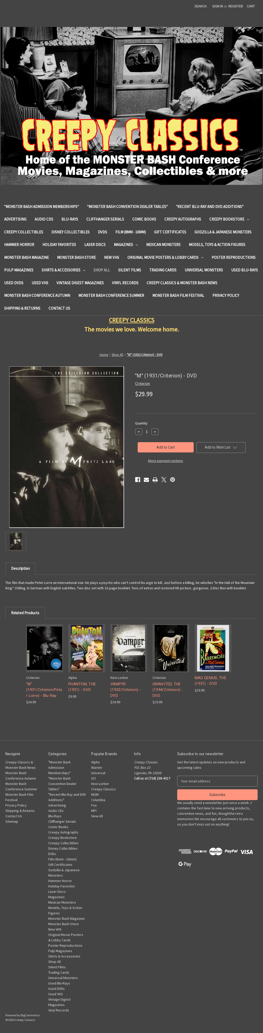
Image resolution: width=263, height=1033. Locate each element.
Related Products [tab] (25, 612)
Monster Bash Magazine (26, 257)
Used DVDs (13, 282)
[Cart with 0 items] (251, 6)
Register (235, 6)
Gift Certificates (170, 232)
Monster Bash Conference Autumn (37, 295)
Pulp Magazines (18, 270)
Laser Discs (95, 244)
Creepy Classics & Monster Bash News (182, 282)
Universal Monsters (204, 270)
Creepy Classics (103, 789)
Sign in (217, 6)
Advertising (15, 219)
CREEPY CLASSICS (131, 320)
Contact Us (59, 308)
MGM (95, 794)
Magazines (126, 244)
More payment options (165, 460)
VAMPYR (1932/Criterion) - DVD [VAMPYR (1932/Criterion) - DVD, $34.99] (125, 690)
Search (200, 6)
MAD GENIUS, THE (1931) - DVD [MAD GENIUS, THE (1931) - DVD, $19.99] (210, 681)
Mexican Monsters (163, 244)
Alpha (95, 762)
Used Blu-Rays (244, 270)
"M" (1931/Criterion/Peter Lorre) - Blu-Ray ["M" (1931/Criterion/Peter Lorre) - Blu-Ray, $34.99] (44, 690)
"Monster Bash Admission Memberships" (41, 206)
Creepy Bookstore (229, 219)
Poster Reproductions (234, 257)
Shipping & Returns (22, 308)
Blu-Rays (69, 219)
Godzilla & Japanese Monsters (222, 232)
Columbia (98, 800)
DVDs (102, 232)
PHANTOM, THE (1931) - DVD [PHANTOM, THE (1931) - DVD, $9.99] (82, 687)
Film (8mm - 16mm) (130, 232)
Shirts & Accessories (63, 270)
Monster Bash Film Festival (178, 295)
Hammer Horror (19, 244)
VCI (93, 778)
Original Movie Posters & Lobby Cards (165, 257)
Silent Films (129, 270)
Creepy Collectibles (23, 232)
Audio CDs (44, 219)
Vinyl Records (125, 282)
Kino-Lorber (100, 783)
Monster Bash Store (76, 257)
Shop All (101, 270)
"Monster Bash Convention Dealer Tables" (127, 206)
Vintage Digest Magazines (80, 282)
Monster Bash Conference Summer (111, 295)
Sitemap (11, 821)
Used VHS (40, 282)
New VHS (111, 257)
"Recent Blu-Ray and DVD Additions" (209, 206)
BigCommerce (30, 1015)
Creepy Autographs (182, 219)
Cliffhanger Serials (105, 219)
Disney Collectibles (70, 232)
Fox (94, 805)
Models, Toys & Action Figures (217, 244)
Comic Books (144, 219)
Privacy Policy (225, 295)
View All (97, 816)
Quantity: (141, 423)
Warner (96, 767)
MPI (94, 810)
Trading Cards (162, 270)
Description (20, 568)
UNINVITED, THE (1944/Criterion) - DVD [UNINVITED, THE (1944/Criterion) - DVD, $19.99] (168, 690)
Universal (98, 773)
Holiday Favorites (59, 244)
